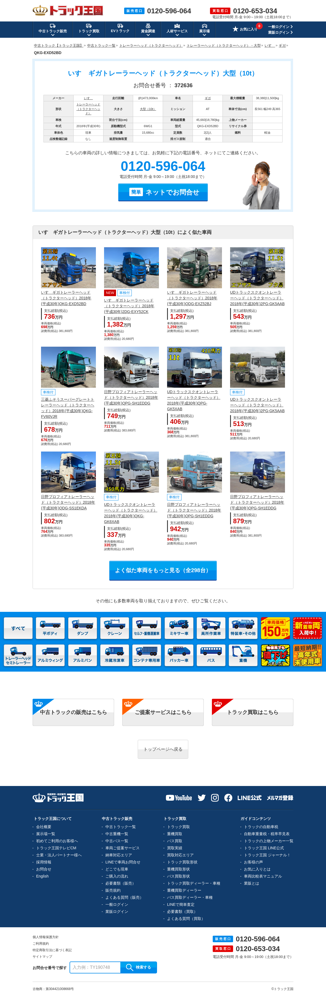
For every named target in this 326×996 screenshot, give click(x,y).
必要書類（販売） (120, 883)
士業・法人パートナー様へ (59, 855)
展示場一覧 (45, 834)
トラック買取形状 (182, 862)
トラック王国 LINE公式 (264, 848)
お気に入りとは (257, 869)
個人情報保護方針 (46, 937)
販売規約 (113, 890)
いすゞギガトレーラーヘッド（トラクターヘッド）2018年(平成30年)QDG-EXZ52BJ (192, 298)
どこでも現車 (116, 869)
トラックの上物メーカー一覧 (268, 841)
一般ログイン (278, 27)
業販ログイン (278, 32)
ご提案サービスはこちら (163, 712)
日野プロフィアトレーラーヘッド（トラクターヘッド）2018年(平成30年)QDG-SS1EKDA (68, 502)
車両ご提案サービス (122, 848)
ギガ (208, 98)
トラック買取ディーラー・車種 (193, 883)
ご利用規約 (41, 943)
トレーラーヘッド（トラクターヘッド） (88, 109)
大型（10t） (148, 109)
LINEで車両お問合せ (122, 862)
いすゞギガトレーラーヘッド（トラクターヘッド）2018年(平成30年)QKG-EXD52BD (66, 298)
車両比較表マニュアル (263, 876)
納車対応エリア (118, 855)
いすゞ (88, 98)
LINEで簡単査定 (181, 904)
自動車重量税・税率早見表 (267, 834)
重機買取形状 (178, 869)
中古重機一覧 (116, 834)
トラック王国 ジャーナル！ (267, 855)
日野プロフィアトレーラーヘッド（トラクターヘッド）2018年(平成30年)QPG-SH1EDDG (131, 397)
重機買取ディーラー (184, 890)
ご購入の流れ (116, 876)
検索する (138, 967)
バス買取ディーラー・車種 (190, 897)
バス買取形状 (178, 876)
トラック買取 (178, 827)
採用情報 (43, 862)
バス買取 (174, 841)
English (42, 876)
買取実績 (174, 848)
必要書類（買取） (182, 911)
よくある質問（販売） (124, 897)
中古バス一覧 (116, 841)
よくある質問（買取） (186, 918)
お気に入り (245, 29)
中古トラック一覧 (120, 827)
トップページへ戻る (163, 749)
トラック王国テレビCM (56, 848)
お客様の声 (253, 862)
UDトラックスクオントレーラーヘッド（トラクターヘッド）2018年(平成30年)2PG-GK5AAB (257, 298)
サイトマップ (42, 957)
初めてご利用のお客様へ (57, 841)
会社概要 (43, 827)
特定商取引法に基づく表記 (52, 950)
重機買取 (174, 834)
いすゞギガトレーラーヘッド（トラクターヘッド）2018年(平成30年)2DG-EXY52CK (129, 306)
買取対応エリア (180, 855)
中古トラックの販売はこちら (73, 712)
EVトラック (120, 28)
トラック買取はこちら (252, 712)
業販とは (251, 883)
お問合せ (43, 869)
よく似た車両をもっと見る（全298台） (163, 570)
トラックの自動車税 (261, 827)
